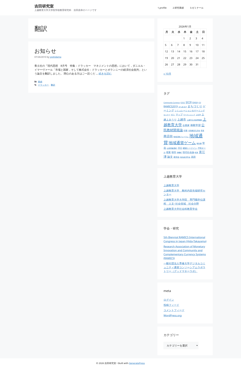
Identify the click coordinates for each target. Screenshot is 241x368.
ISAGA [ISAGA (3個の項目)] (195, 102)
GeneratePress (137, 363)
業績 (40, 81)
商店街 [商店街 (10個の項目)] (168, 136)
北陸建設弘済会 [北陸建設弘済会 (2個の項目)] (194, 130)
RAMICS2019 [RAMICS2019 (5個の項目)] (171, 106)
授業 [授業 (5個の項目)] (168, 152)
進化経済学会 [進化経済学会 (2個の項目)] (185, 157)
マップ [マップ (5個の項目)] (179, 114)
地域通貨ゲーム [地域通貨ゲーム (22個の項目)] (182, 142)
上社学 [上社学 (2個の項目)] (198, 115)
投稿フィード (171, 305)
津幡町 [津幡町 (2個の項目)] (179, 152)
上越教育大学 (171, 185)
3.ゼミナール (196, 7)
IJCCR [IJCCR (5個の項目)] (189, 102)
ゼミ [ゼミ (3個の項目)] (173, 114)
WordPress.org (173, 315)
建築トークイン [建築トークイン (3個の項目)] (190, 148)
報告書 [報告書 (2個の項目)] (199, 143)
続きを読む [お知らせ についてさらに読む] (105, 73)
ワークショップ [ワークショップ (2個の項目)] (189, 115)
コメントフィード (174, 310)
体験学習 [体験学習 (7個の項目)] (195, 125)
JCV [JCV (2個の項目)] (200, 103)
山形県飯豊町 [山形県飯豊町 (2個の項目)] (172, 148)
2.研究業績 (178, 7)
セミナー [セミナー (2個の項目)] (167, 115)
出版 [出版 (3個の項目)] (186, 130)
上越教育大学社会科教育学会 (181, 209)
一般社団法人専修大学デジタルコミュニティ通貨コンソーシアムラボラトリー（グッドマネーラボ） (184, 267)
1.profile (162, 7)
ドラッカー (43, 84)
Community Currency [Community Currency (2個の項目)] (172, 103)
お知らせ (45, 50)
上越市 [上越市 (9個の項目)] (181, 119)
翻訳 (53, 84)
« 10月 (167, 73)
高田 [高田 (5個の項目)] (193, 157)
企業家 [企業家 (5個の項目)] (186, 125)
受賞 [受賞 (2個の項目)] (202, 130)
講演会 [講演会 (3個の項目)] (177, 157)
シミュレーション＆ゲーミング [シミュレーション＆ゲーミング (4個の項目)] (190, 110)
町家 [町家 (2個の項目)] (196, 152)
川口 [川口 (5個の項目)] (180, 148)
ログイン (169, 299)
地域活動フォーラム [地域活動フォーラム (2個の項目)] (181, 137)
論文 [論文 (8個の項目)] (170, 157)
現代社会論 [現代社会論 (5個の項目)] (188, 152)
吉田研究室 (44, 6)
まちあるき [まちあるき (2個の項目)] (182, 107)
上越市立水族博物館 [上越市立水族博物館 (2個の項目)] (194, 120)
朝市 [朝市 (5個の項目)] (174, 152)
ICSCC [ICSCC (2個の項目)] (183, 103)
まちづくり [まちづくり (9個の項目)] (195, 106)
